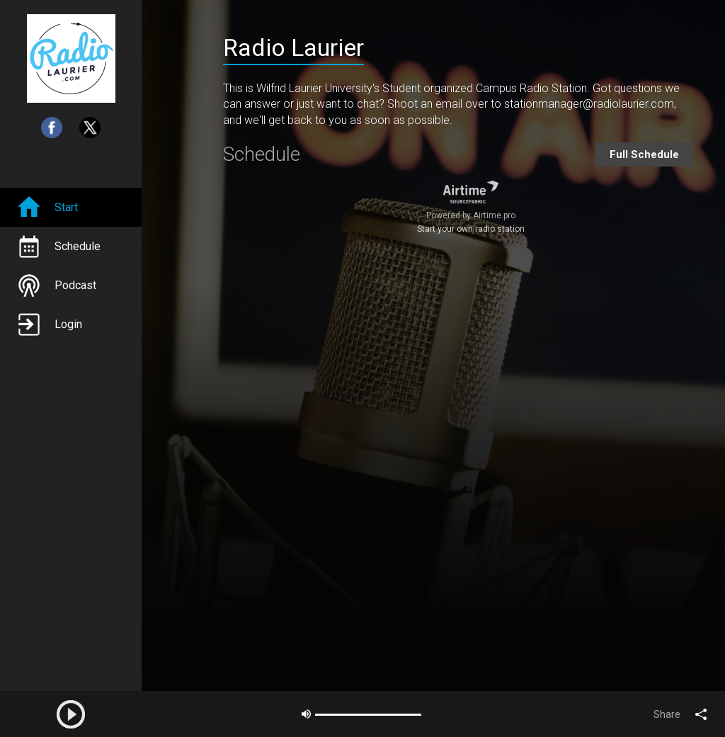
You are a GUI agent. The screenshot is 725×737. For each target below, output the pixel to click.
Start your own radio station (471, 229)
